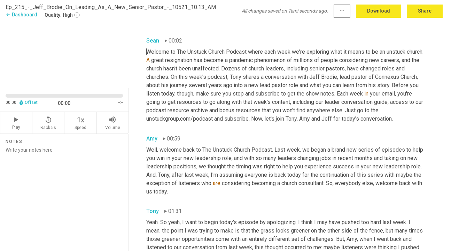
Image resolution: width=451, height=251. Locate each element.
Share (424, 11)
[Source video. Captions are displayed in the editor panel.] (64, 54)
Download (378, 11)
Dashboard (21, 14)
